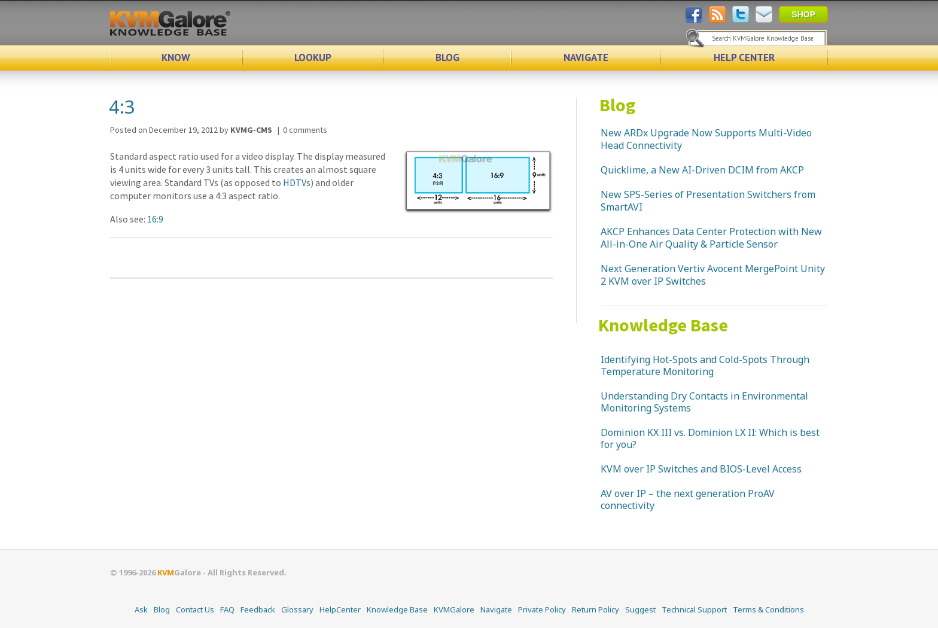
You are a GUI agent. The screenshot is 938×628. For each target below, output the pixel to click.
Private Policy (542, 609)
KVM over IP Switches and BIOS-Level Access (701, 469)
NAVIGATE (586, 57)
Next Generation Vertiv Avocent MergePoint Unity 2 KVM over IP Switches (713, 275)
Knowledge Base (663, 324)
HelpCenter (340, 609)
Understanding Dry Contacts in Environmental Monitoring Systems (704, 402)
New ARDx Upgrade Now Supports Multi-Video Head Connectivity (706, 139)
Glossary (297, 609)
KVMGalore (454, 609)
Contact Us (195, 609)
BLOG (447, 57)
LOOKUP (312, 57)
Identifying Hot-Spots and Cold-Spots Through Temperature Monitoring (705, 365)
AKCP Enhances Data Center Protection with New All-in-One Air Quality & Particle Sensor (711, 238)
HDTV (294, 182)
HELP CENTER (744, 57)
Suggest (640, 609)
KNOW (176, 57)
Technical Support (694, 609)
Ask (141, 609)
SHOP (803, 14)
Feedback (257, 609)
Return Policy (595, 609)
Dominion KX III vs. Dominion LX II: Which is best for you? (710, 438)
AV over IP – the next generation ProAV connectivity (688, 499)
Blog (617, 104)
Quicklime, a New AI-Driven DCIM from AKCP (702, 169)
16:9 (155, 219)
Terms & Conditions (768, 609)
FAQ (227, 609)
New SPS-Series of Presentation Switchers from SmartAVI (708, 201)
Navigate (496, 609)
